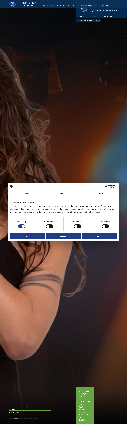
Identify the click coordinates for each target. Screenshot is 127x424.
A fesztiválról (84, 391)
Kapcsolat (83, 420)
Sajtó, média (83, 415)
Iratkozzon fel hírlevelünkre (88, 20)
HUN (81, 16)
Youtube (90, 16)
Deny (27, 236)
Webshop (82, 417)
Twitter (93, 16)
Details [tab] (63, 193)
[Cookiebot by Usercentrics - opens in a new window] (106, 186)
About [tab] (100, 193)
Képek (81, 404)
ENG (84, 16)
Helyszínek (82, 397)
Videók (81, 407)
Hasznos (82, 409)
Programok (83, 394)
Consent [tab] (26, 193)
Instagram (95, 16)
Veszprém (82, 412)
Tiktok (98, 16)
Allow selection (63, 236)
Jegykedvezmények (85, 402)
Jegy (80, 399)
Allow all (100, 236)
